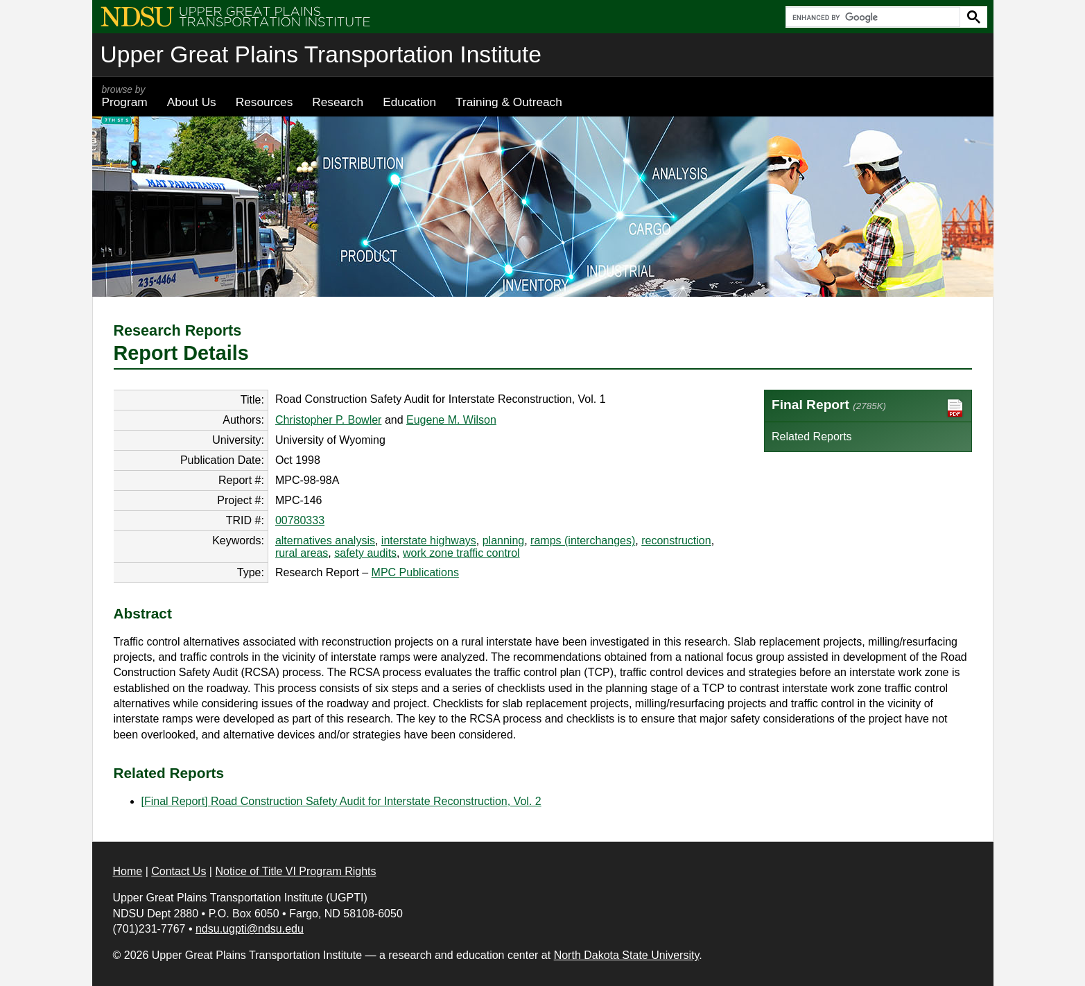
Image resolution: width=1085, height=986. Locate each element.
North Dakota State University (627, 955)
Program (125, 96)
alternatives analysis (325, 540)
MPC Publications (415, 572)
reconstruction (676, 540)
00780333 (299, 520)
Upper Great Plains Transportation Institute (321, 54)
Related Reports (812, 436)
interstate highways (428, 540)
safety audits (365, 553)
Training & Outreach (508, 102)
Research (337, 102)
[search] (871, 17)
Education (409, 102)
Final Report (868, 408)
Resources (264, 102)
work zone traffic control (461, 553)
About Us (191, 102)
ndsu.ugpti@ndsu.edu (250, 929)
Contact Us (178, 871)
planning (504, 540)
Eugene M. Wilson (451, 420)
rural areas (301, 553)
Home (128, 871)
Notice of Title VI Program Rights (295, 871)
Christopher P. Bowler (328, 420)
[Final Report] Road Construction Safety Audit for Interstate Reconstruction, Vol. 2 (341, 801)
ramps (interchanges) (582, 540)
